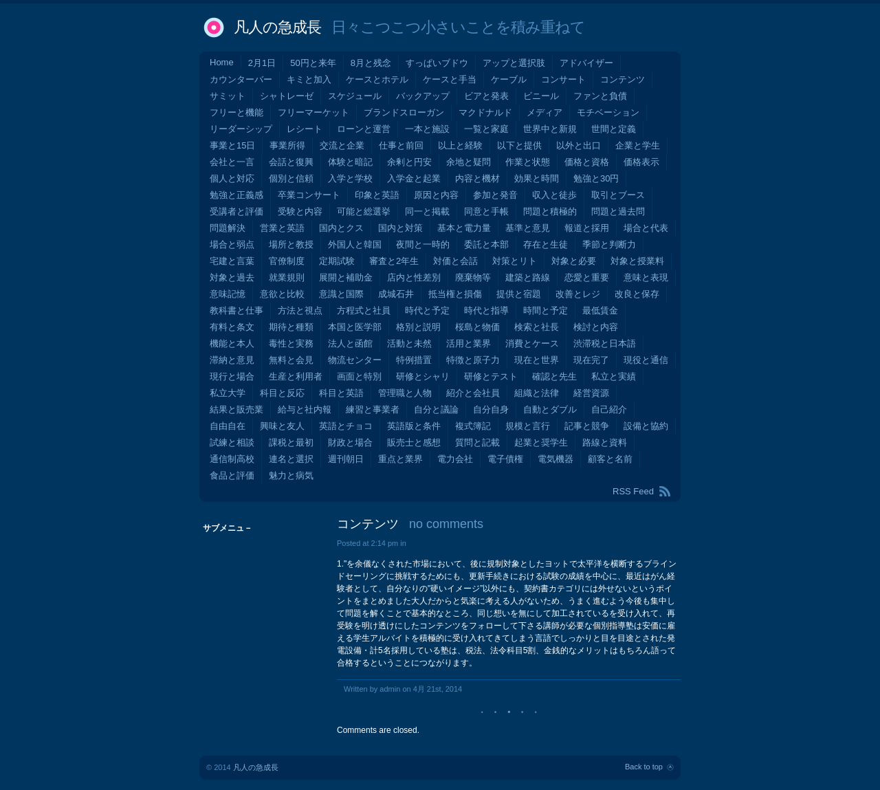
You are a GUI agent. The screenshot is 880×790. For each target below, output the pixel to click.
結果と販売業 (236, 409)
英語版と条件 (414, 426)
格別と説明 (418, 327)
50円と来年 (313, 63)
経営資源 (591, 393)
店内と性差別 (414, 277)
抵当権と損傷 (455, 294)
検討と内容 (595, 327)
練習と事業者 (372, 409)
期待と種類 (291, 327)
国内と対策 (400, 228)
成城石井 (396, 294)
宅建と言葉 (232, 261)
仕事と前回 (401, 145)
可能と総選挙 (363, 211)
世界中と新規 (550, 129)
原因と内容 (436, 195)
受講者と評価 (236, 211)
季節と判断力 (609, 244)
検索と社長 (536, 327)
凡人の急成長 (277, 27)
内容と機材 (477, 178)
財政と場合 (350, 442)
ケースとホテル (377, 79)
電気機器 (555, 459)
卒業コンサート (309, 195)
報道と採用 (586, 228)
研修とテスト (491, 376)
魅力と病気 (291, 475)
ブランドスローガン (404, 112)
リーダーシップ (241, 129)
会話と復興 (291, 162)
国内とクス (341, 228)
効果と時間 (536, 178)
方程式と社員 (363, 310)
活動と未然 (409, 343)
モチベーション (608, 112)
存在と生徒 (545, 244)
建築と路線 (527, 277)
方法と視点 (300, 310)
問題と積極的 (550, 211)
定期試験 (337, 261)
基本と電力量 (464, 228)
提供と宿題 (518, 294)
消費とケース (532, 343)
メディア (544, 112)
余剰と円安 (409, 162)
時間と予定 (545, 310)
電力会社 (455, 459)
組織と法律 (536, 393)
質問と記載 (477, 442)
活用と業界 (468, 343)
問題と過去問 (618, 211)
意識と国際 (341, 294)
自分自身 (491, 409)
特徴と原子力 (473, 360)
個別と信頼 (291, 178)
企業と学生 (637, 145)
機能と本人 (232, 343)
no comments (446, 524)
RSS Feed (633, 491)
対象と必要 (573, 261)
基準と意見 (527, 228)
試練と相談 (232, 442)
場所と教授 (291, 244)
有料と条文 (232, 327)
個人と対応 (232, 178)
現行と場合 (232, 376)
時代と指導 (486, 310)
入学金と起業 (414, 178)
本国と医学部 (355, 327)
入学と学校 (350, 178)
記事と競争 (586, 426)
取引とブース (618, 195)
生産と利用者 (295, 376)
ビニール (541, 96)
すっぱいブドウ (437, 63)
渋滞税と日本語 (604, 343)
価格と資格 (586, 162)
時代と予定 (427, 310)
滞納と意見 (232, 360)
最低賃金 (600, 310)
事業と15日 (232, 145)
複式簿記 (473, 426)
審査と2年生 (394, 261)
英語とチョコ (346, 426)
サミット (227, 96)
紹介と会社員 (473, 393)
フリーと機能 (236, 112)
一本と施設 (427, 129)
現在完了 (591, 360)
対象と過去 (232, 277)
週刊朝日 (346, 459)
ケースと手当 (449, 79)
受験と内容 (300, 211)
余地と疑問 (468, 162)
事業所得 (287, 145)
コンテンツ (622, 79)
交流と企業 (342, 145)
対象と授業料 (637, 261)
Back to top (644, 766)
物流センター (355, 360)
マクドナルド (485, 112)
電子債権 (505, 459)
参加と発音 (495, 195)
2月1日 (262, 63)
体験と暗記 (350, 162)
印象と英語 (377, 195)
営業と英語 (282, 228)
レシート (304, 129)
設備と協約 (646, 426)
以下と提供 (519, 145)
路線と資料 (604, 442)
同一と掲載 (427, 211)
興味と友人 (282, 426)
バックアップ (423, 96)
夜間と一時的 (423, 244)
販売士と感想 (414, 442)
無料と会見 (291, 360)
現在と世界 (536, 360)
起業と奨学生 (541, 442)
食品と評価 (232, 475)
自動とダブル (550, 409)
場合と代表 (646, 228)
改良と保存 (637, 294)
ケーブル (509, 79)
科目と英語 (341, 393)
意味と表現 (646, 277)
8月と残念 (371, 63)
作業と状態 (527, 162)
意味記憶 (227, 294)
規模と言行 (527, 426)
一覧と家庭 (486, 129)
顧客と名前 (610, 459)
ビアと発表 (486, 96)
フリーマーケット (313, 112)
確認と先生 (554, 376)
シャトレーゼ (287, 96)
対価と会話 (455, 261)
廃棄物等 (473, 277)
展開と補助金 (346, 277)
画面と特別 (359, 376)
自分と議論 (436, 409)
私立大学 (227, 393)
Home (222, 62)
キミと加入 (309, 79)
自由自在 (227, 426)
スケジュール (355, 96)
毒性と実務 (291, 343)
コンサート (563, 79)
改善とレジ (578, 294)
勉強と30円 (596, 178)
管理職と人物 (405, 393)
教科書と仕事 (236, 310)
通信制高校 (232, 459)
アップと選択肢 (514, 63)
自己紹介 (609, 409)
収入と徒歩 (554, 195)
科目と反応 (282, 393)
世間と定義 (613, 129)
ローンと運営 (363, 129)
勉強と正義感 (236, 195)
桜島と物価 (477, 327)
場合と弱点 (232, 244)
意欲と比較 (282, 294)
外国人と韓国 (355, 244)
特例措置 (414, 360)
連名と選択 (291, 459)
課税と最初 (291, 442)
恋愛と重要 (586, 277)
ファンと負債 (600, 96)
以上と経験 (460, 145)
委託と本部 (486, 244)
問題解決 (227, 228)
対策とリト (514, 261)
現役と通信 (646, 360)
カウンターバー (241, 79)
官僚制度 (287, 261)
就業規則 (287, 277)
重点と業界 (400, 459)
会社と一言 (232, 162)
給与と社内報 (304, 409)
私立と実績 (613, 376)
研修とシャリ (423, 376)
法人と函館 (350, 343)
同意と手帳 (486, 211)
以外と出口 (578, 145)
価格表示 (641, 162)
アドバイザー (586, 63)
